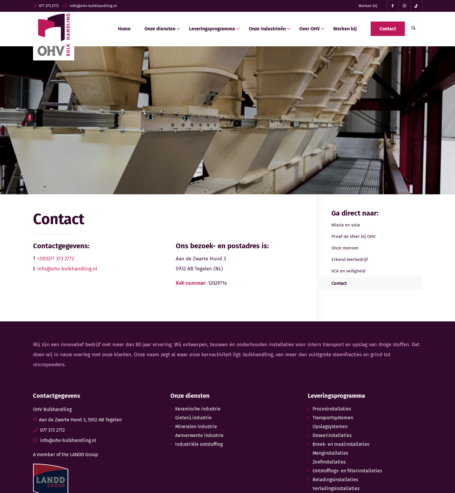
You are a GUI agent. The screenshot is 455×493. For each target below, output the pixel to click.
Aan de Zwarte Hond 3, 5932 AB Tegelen (80, 420)
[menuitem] (368, 6)
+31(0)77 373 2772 (55, 259)
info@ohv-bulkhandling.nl (93, 6)
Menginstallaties (330, 453)
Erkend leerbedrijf (349, 259)
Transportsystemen (333, 417)
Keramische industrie (198, 409)
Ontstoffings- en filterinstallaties (347, 471)
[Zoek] (413, 29)
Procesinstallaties (332, 409)
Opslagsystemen (330, 426)
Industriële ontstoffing (199, 444)
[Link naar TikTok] (416, 6)
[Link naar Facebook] (393, 6)
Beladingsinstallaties (335, 479)
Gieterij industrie (193, 417)
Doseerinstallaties (332, 435)
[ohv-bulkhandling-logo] (53, 33)
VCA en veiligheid (348, 271)
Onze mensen (345, 248)
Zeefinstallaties (329, 462)
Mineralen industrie (196, 426)
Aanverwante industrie (199, 435)
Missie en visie (345, 225)
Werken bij (368, 6)
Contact (338, 283)
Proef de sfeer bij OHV (353, 236)
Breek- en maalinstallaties (341, 444)
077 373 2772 (49, 6)
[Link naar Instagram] (404, 6)
